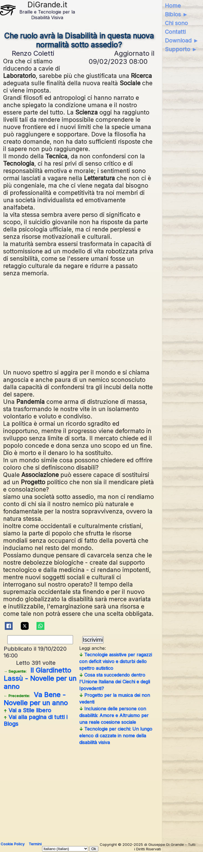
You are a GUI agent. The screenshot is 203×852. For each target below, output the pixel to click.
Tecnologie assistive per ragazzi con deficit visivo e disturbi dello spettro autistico (115, 661)
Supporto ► (181, 49)
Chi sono (176, 23)
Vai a (27, 710)
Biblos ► (176, 14)
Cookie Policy (12, 844)
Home (173, 5)
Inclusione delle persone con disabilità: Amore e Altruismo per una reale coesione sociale (114, 715)
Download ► (182, 40)
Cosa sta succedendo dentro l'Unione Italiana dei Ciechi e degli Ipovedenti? (114, 681)
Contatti (175, 31)
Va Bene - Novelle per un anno (36, 699)
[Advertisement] (101, 322)
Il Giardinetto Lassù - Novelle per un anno (40, 678)
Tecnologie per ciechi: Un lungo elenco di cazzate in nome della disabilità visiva (115, 735)
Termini (35, 844)
